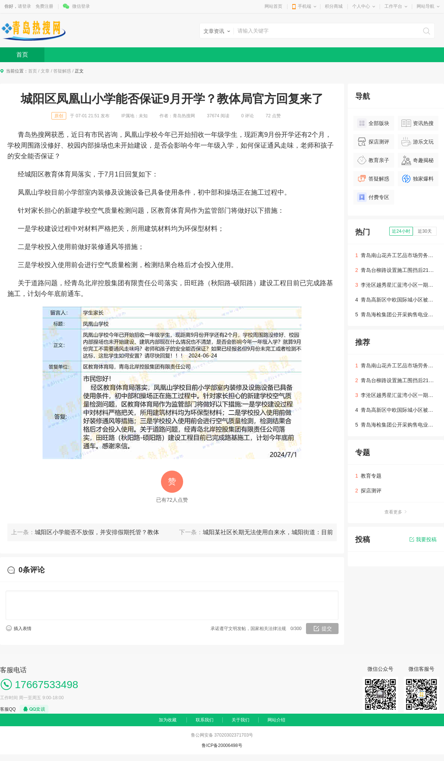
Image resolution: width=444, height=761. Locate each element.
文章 (45, 71)
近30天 (424, 231)
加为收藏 (167, 720)
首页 (22, 54)
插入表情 (22, 628)
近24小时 (401, 231)
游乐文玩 (417, 142)
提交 (327, 629)
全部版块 (373, 123)
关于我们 (240, 720)
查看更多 (395, 512)
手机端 (304, 6)
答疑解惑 (62, 71)
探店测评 (373, 142)
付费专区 (373, 197)
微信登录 (81, 6)
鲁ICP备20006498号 (222, 745)
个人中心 (361, 6)
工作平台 (393, 6)
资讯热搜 (417, 123)
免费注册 (44, 6)
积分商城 (334, 6)
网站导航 (425, 6)
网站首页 (273, 6)
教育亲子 (373, 160)
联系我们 (204, 720)
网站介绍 (276, 720)
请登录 (24, 6)
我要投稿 (423, 539)
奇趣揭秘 (417, 160)
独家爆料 (417, 178)
